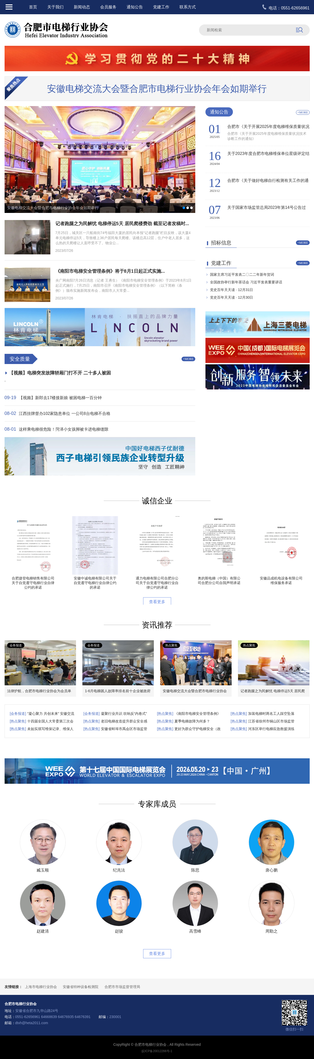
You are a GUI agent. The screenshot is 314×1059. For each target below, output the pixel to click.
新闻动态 (82, 7)
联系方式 (188, 7)
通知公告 (135, 7)
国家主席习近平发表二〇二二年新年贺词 (242, 274)
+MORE (188, 359)
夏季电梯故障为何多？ (192, 721)
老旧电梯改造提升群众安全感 (124, 721)
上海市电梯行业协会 (41, 987)
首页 (33, 7)
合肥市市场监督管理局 (122, 987)
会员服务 (108, 7)
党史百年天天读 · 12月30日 (231, 297)
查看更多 (157, 602)
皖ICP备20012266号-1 (157, 1051)
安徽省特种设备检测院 (80, 987)
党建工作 (161, 7)
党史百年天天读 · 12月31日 (231, 290)
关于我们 (55, 7)
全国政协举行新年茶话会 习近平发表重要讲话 (246, 282)
